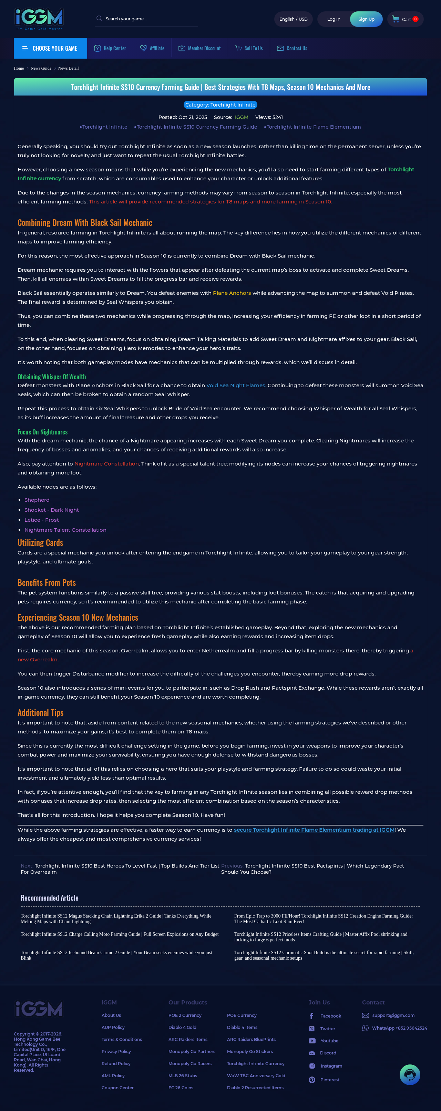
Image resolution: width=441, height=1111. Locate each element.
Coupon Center (118, 1087)
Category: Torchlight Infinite (220, 105)
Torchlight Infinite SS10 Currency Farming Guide (197, 127)
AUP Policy (113, 1027)
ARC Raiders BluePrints (251, 1039)
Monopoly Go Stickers (250, 1051)
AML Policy (113, 1075)
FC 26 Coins (180, 1087)
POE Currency (242, 1015)
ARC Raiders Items (187, 1039)
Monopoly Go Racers (190, 1063)
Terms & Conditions (122, 1039)
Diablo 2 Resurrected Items (255, 1087)
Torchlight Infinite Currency (256, 1063)
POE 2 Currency (185, 1015)
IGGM (241, 117)
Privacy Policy (116, 1051)
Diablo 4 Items (242, 1027)
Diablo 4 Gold (182, 1027)
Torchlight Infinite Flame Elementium (314, 127)
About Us (111, 1015)
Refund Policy (116, 1063)
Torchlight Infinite (104, 127)
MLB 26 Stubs (182, 1075)
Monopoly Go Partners (191, 1051)
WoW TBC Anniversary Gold (256, 1075)
